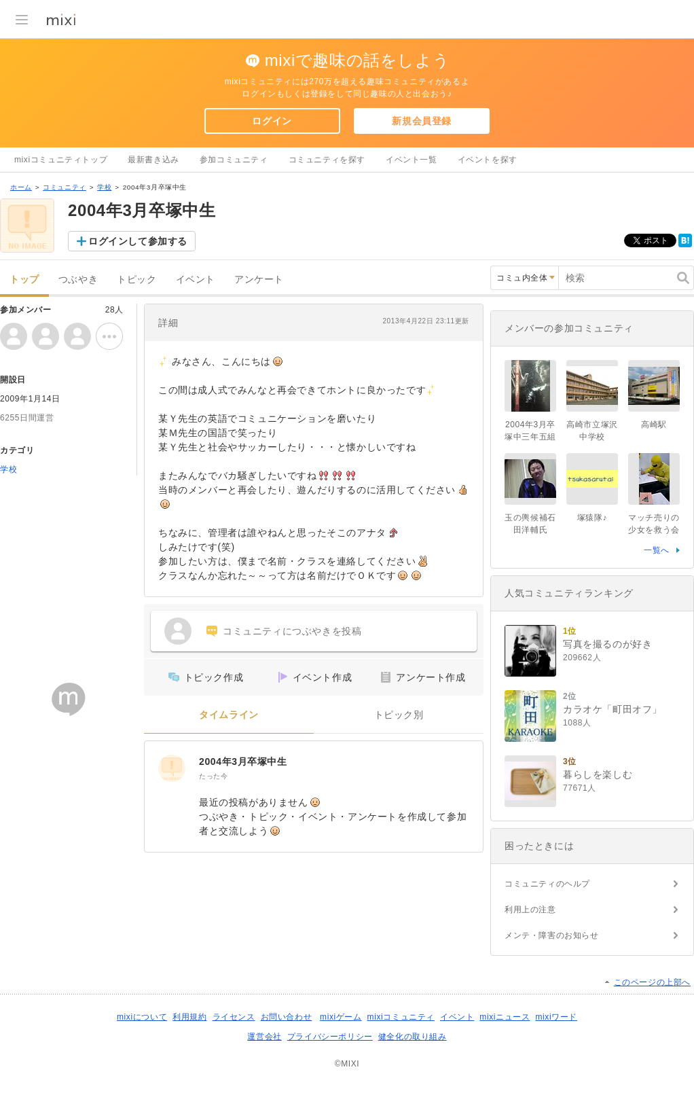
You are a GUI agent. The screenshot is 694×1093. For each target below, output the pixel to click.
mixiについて (142, 1017)
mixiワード (556, 1017)
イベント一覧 (411, 159)
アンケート (259, 279)
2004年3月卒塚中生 (243, 761)
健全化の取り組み (412, 1036)
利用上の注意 (530, 909)
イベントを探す (487, 159)
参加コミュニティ (234, 159)
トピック (136, 279)
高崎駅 (654, 424)
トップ (24, 279)
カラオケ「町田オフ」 (612, 709)
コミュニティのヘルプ (547, 884)
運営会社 (264, 1036)
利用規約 (189, 1017)
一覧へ (657, 550)
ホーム (21, 187)
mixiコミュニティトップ (60, 159)
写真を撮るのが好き (607, 644)
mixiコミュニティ (401, 1017)
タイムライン (229, 715)
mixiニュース (504, 1017)
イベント (195, 279)
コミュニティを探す (327, 159)
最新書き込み (153, 159)
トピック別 (399, 715)
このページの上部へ (652, 982)
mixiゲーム (341, 1017)
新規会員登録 (422, 120)
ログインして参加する (137, 241)
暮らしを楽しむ (597, 774)
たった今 (213, 776)
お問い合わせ (286, 1017)
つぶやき (78, 279)
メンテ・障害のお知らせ (552, 935)
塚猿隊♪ (592, 517)
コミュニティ (64, 187)
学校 (104, 187)
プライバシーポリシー (330, 1036)
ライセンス (234, 1017)
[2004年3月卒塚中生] (171, 768)
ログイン (271, 120)
